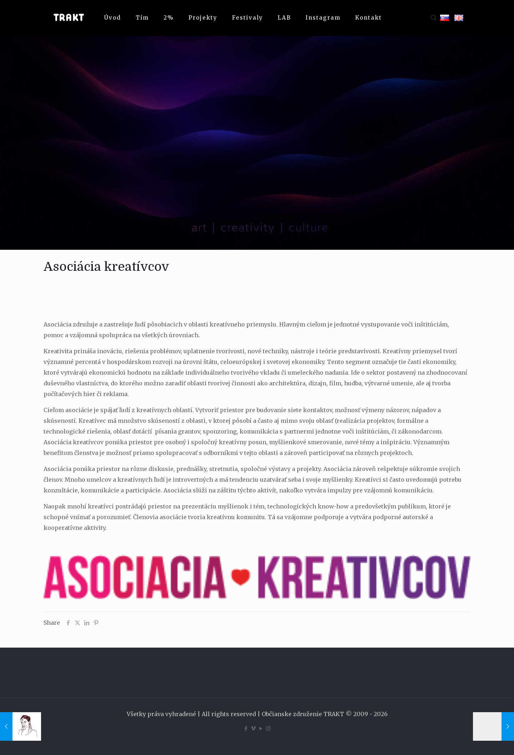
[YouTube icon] (260, 728)
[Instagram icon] (268, 728)
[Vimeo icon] (253, 728)
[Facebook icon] (245, 728)
